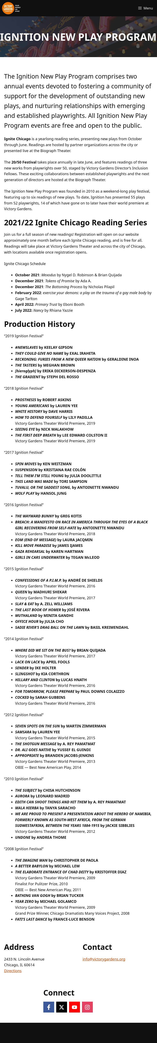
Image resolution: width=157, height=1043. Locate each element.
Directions (12, 970)
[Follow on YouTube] (74, 1007)
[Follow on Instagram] (87, 1007)
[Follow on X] (61, 1007)
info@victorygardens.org (104, 959)
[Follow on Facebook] (48, 1007)
